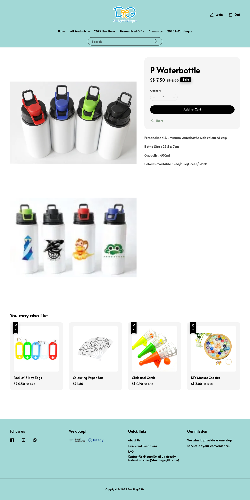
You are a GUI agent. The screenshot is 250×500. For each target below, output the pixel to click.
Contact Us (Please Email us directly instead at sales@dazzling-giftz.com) (153, 458)
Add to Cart (192, 109)
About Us (134, 440)
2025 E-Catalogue (179, 31)
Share (156, 121)
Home (61, 31)
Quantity (155, 90)
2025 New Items (104, 31)
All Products (78, 31)
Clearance (155, 31)
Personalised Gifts (132, 31)
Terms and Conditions (142, 446)
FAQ (131, 452)
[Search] (156, 41)
